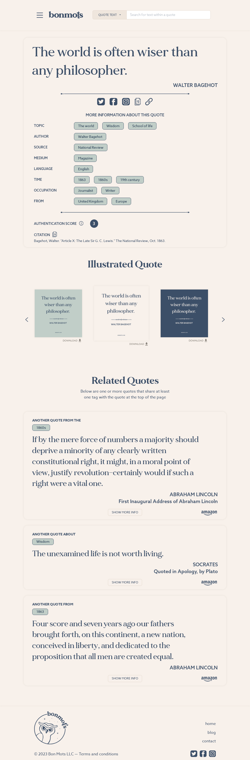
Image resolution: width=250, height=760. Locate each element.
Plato (212, 571)
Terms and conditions (98, 754)
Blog (212, 733)
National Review (91, 147)
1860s (103, 179)
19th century (130, 179)
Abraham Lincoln (194, 494)
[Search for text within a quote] (168, 14)
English (83, 169)
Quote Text (107, 15)
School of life (142, 125)
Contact (209, 741)
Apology (187, 571)
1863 (82, 179)
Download (73, 341)
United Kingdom (90, 201)
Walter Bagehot (195, 85)
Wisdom (113, 125)
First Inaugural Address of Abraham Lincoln (168, 501)
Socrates (205, 564)
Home (210, 724)
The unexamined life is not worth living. (98, 553)
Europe (121, 201)
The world (86, 125)
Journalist (85, 190)
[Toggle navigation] (39, 15)
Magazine (85, 158)
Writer (110, 190)
